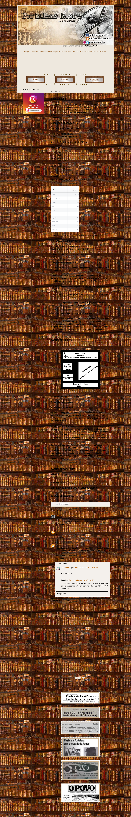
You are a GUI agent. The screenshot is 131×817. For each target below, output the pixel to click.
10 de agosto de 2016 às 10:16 (76, 531)
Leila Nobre (65, 568)
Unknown (60, 531)
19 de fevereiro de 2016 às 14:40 (72, 516)
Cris (57, 516)
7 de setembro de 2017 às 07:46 (76, 545)
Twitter (72, 235)
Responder (60, 524)
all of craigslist (82, 555)
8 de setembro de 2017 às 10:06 (85, 568)
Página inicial (80, 678)
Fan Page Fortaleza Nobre (63, 174)
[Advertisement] (80, 661)
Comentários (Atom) (65, 682)
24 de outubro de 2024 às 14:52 (81, 580)
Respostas (62, 564)
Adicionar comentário (61, 601)
